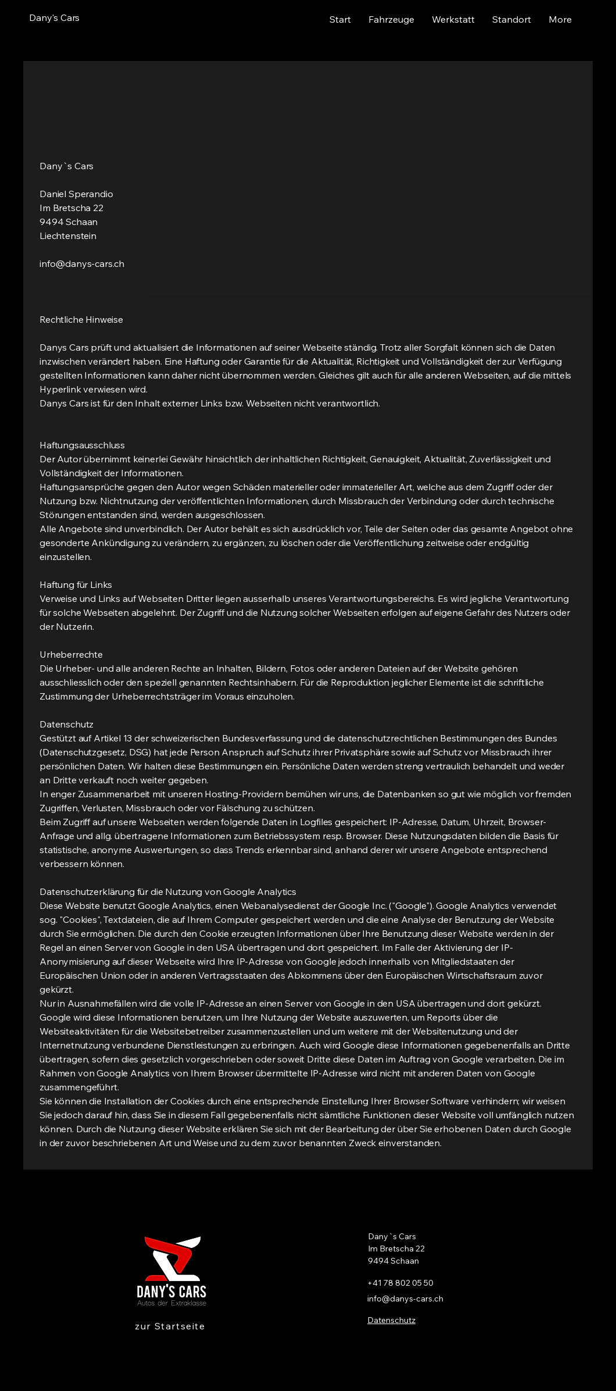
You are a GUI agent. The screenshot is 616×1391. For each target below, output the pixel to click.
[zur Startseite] (171, 1326)
